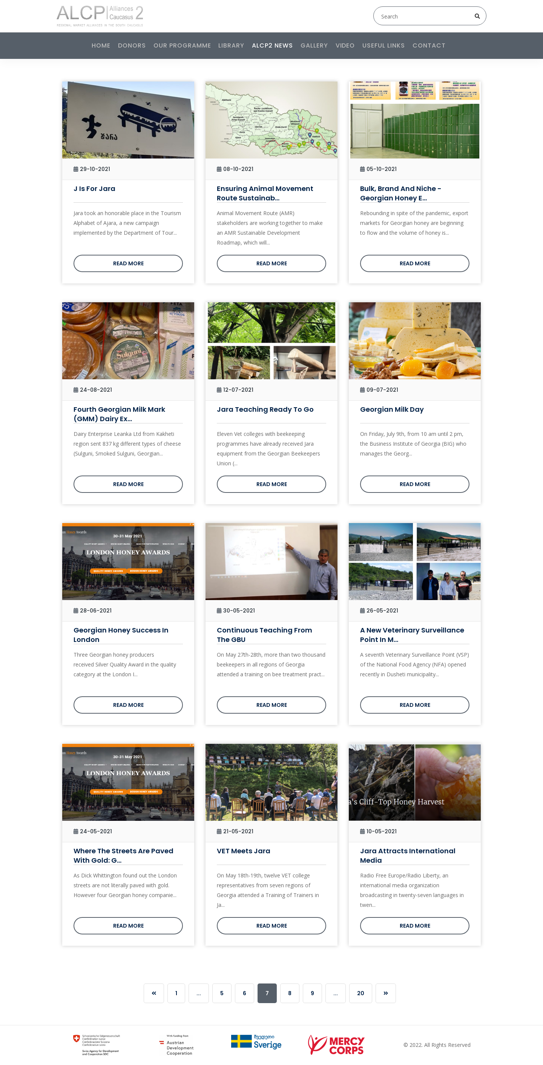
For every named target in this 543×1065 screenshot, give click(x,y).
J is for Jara (94, 188)
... (198, 993)
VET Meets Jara (243, 851)
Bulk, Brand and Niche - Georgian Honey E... (401, 193)
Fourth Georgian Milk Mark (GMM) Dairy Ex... (119, 414)
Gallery (314, 45)
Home (101, 45)
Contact (429, 45)
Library (231, 45)
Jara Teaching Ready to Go (265, 409)
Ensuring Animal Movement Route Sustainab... (265, 193)
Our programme (182, 45)
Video (345, 45)
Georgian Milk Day (392, 409)
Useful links (383, 45)
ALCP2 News (272, 45)
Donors (132, 45)
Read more (128, 263)
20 (360, 993)
